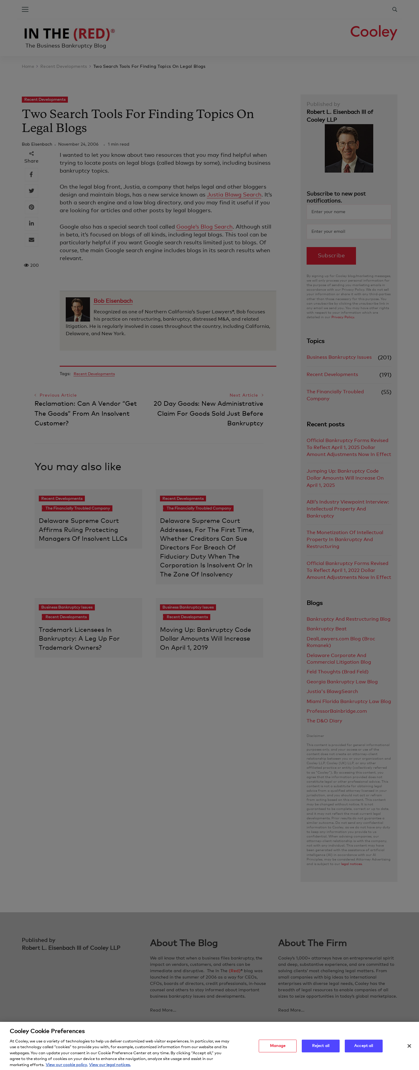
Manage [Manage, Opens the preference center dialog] (278, 1049)
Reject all (320, 1049)
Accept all (363, 1049)
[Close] (409, 1049)
